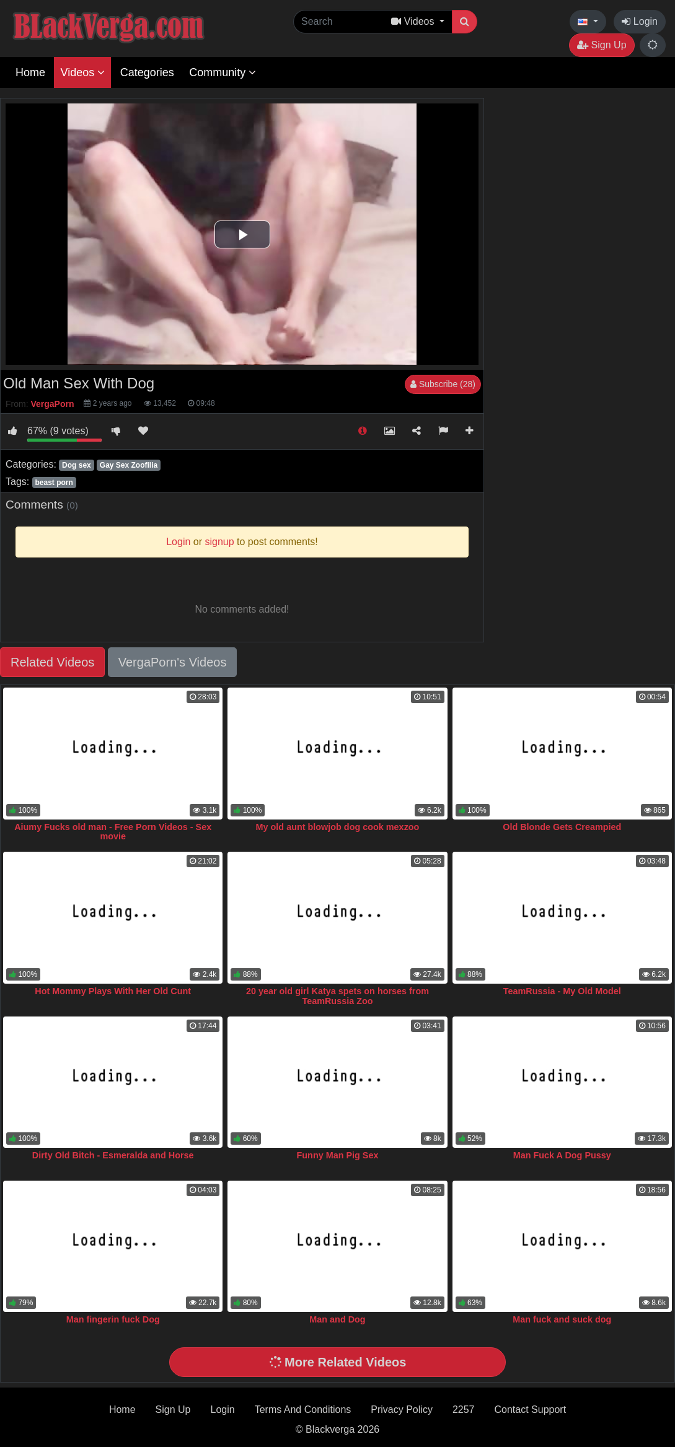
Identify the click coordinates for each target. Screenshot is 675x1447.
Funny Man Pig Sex (338, 1155)
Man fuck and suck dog (562, 1319)
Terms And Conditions (303, 1409)
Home (30, 72)
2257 (463, 1409)
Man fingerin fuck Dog (113, 1319)
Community (222, 72)
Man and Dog (337, 1319)
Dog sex (76, 465)
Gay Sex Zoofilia (128, 465)
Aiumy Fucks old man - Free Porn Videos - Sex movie (112, 832)
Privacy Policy (402, 1409)
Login (640, 21)
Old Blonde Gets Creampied (562, 827)
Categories (147, 72)
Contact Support (530, 1409)
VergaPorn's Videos (172, 662)
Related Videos (52, 662)
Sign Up (601, 45)
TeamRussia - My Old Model (562, 991)
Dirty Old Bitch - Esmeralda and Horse (113, 1155)
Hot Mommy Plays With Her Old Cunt (113, 991)
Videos (82, 72)
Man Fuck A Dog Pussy (562, 1155)
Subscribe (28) (442, 384)
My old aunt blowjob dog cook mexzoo (338, 827)
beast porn (54, 482)
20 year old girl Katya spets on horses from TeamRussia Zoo (337, 996)
